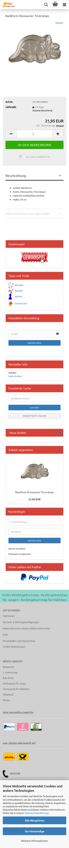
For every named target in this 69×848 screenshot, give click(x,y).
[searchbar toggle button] (46, 4)
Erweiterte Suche (34, 415)
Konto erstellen (16, 548)
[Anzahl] (34, 134)
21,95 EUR (34, 499)
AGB (5, 634)
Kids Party (8, 677)
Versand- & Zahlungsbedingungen (21, 622)
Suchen (34, 407)
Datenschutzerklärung (37, 812)
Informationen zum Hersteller (28, 213)
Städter (59, 22)
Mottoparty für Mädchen (16, 688)
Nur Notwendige (34, 831)
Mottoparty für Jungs (14, 683)
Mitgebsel (8, 694)
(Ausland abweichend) (42, 110)
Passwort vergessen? (19, 553)
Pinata (6, 700)
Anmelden (34, 342)
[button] (11, 134)
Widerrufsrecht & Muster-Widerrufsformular (26, 628)
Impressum (9, 615)
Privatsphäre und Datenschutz (19, 640)
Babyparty (8, 666)
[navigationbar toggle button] (64, 4)
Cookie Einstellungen (14, 646)
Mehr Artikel (15, 376)
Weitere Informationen (34, 840)
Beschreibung (16, 175)
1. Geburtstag (10, 672)
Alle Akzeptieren (34, 820)
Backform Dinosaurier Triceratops (34, 492)
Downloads (21, 303)
